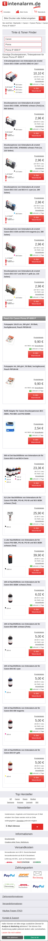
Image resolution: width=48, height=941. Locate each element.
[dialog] (24, 931)
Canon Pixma (35, 23)
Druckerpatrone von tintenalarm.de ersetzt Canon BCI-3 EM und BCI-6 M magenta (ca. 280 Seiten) (24, 232)
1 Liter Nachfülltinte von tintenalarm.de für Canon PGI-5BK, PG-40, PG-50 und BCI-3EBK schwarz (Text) (23, 543)
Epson (25, 799)
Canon (25, 23)
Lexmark (29, 802)
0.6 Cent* (9, 132)
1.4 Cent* (9, 174)
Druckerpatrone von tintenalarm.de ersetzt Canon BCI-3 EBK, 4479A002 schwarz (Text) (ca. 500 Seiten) (24, 106)
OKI (36, 802)
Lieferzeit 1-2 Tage (38, 84)
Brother (33, 799)
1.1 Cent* (9, 216)
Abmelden (20, 821)
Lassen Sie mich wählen (11, 933)
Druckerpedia (10, 839)
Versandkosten (39, 81)
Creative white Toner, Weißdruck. (17, 842)
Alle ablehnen (12, 937)
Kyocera (20, 802)
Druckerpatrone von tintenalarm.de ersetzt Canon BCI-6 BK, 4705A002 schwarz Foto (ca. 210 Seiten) (23, 148)
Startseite (17, 23)
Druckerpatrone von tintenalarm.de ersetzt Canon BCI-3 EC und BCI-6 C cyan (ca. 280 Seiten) (22, 190)
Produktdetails (39, 69)
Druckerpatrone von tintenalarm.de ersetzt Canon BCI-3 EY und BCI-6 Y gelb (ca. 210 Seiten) (22, 274)
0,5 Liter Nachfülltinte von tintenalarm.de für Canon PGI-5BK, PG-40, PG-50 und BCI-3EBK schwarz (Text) (23, 500)
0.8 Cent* (9, 87)
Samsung (10, 802)
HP (11, 799)
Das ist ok (34, 937)
